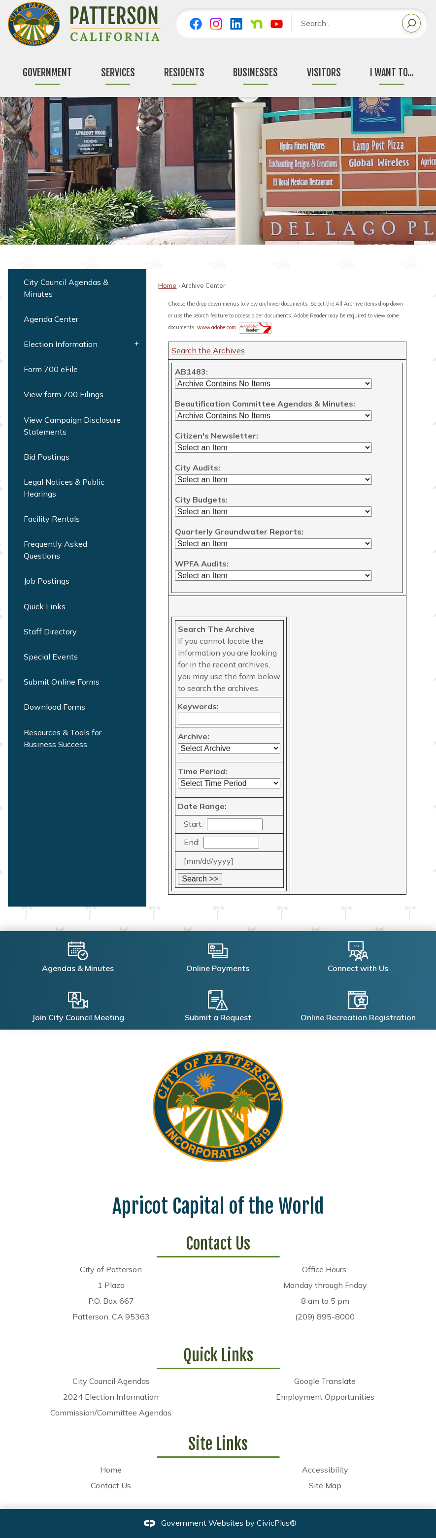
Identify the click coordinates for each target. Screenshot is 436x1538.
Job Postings (46, 581)
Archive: (193, 736)
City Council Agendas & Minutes (66, 288)
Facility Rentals (52, 519)
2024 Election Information (111, 1397)
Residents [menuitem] (184, 72)
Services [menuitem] (118, 72)
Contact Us (111, 1485)
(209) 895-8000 (325, 1316)
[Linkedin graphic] (236, 23)
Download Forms (54, 707)
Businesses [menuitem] (255, 72)
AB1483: (191, 372)
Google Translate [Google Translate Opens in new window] (325, 1381)
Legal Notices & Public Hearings (64, 488)
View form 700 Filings (63, 394)
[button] (411, 24)
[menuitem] (77, 287)
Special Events (51, 656)
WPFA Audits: (202, 563)
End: (192, 842)
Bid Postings (46, 457)
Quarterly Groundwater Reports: (239, 531)
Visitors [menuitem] (324, 72)
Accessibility (325, 1470)
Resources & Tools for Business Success (62, 738)
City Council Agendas (111, 1381)
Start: (193, 824)
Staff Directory (50, 631)
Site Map (325, 1485)
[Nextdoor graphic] (256, 23)
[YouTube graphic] (276, 23)
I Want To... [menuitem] (391, 72)
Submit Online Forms (62, 682)
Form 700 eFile (51, 369)
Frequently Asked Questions (55, 550)
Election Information (61, 344)
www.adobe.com (216, 327)
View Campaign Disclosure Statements (72, 426)
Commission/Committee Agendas (110, 1412)
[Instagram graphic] (216, 23)
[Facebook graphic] (196, 23)
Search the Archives (208, 350)
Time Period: (202, 771)
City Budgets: (201, 499)
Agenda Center (51, 319)
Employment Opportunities (325, 1397)
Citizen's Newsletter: (216, 435)
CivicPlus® (277, 1523)
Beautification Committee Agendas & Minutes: (265, 403)
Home (167, 285)
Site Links (218, 1444)
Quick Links (45, 606)
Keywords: (198, 706)
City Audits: (197, 467)
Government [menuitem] (47, 72)
